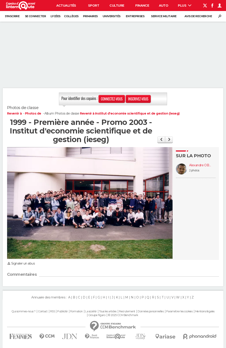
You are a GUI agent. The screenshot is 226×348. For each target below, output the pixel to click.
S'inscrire (12, 16)
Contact (42, 311)
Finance (142, 5)
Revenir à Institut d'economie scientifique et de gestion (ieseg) (130, 113)
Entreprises (135, 16)
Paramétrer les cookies (179, 311)
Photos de (33, 113)
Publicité (62, 311)
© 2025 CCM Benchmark (123, 315)
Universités (112, 16)
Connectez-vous (111, 99)
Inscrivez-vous (138, 99)
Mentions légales (205, 311)
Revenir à (14, 113)
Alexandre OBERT (200, 165)
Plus (184, 5)
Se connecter (35, 16)
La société (90, 311)
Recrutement (127, 311)
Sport (93, 5)
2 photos (194, 170)
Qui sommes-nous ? (23, 311)
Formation (76, 311)
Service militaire (163, 16)
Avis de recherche (198, 16)
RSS (52, 311)
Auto (163, 5)
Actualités (66, 5)
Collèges (71, 16)
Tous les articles (107, 311)
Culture (116, 5)
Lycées (55, 16)
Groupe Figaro (96, 315)
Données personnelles (151, 311)
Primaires (90, 16)
